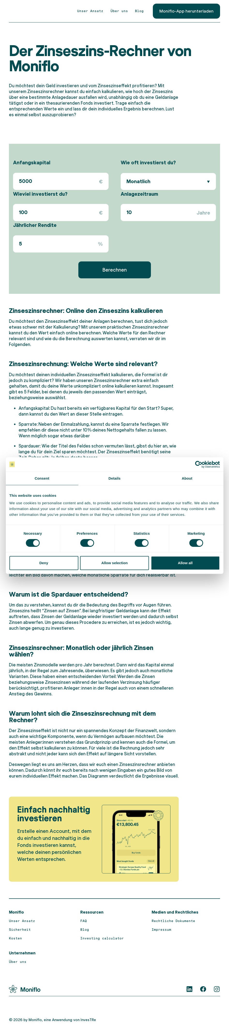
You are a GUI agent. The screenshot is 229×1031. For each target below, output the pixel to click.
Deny (43, 563)
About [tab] (187, 478)
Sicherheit (20, 929)
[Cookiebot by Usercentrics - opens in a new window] (198, 464)
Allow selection (114, 563)
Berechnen (114, 270)
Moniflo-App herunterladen (186, 10)
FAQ (83, 921)
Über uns (119, 11)
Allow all (185, 563)
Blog (139, 11)
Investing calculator (102, 938)
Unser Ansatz (90, 11)
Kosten (15, 938)
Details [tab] (115, 478)
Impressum (161, 929)
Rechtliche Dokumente (173, 921)
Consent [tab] (42, 478)
